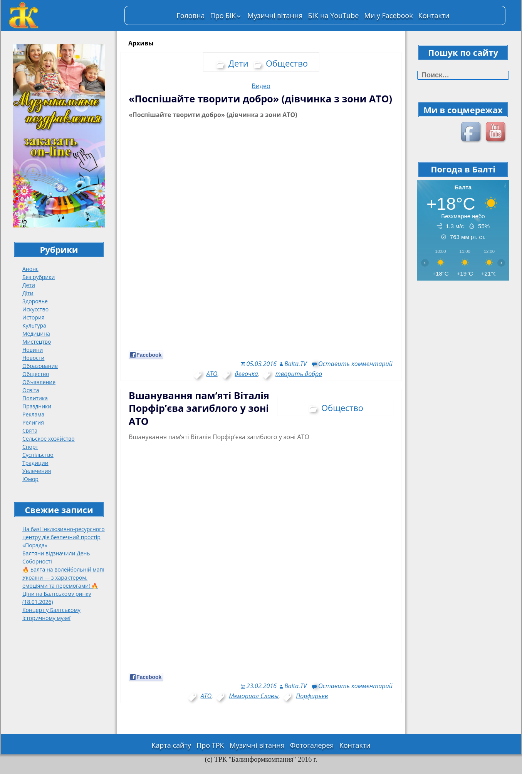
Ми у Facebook (388, 15)
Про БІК (223, 15)
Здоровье (35, 301)
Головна (190, 15)
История (33, 317)
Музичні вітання (274, 15)
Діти (28, 293)
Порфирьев (312, 696)
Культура (34, 325)
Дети (28, 285)
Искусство (35, 309)
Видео (261, 86)
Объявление (38, 382)
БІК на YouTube (333, 15)
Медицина (36, 333)
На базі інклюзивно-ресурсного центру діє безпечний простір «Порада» (63, 537)
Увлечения (36, 471)
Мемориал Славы (254, 696)
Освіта (30, 390)
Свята (29, 430)
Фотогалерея (312, 745)
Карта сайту (171, 745)
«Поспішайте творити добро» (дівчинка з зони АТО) (260, 98)
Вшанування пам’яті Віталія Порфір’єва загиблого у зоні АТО (199, 408)
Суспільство (38, 454)
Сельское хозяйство (48, 438)
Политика (35, 398)
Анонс (30, 268)
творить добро (298, 373)
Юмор (30, 479)
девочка (246, 373)
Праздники (36, 406)
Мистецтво (36, 341)
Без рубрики (38, 277)
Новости (33, 357)
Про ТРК (210, 745)
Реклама (33, 414)
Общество (35, 374)
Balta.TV (295, 363)
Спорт (30, 446)
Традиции (35, 462)
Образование (40, 365)
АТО (211, 373)
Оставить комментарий (355, 363)
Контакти (434, 15)
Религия (33, 422)
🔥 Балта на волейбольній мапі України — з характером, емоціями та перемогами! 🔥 (63, 577)
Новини (32, 349)
